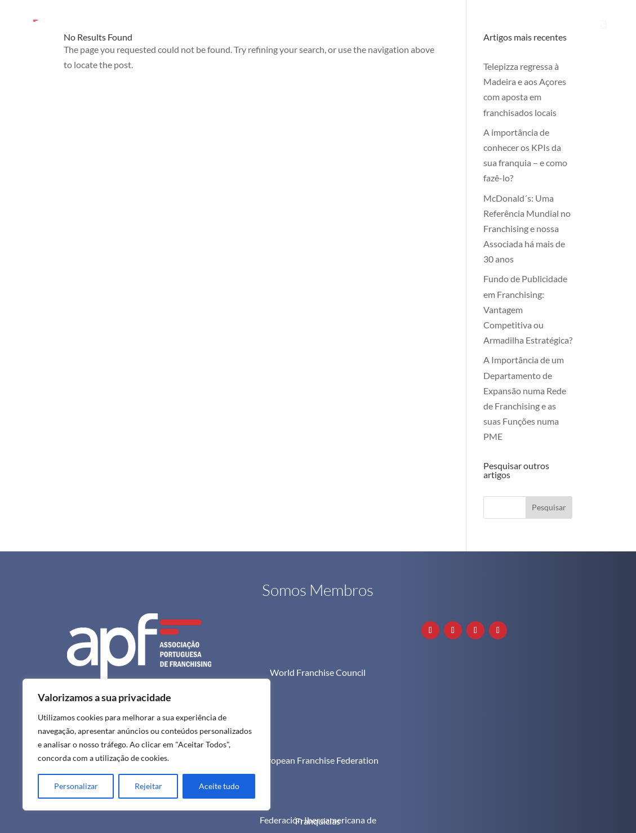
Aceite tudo (219, 786)
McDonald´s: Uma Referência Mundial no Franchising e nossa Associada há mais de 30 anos (527, 229)
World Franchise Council (318, 672)
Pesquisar (549, 507)
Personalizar (76, 786)
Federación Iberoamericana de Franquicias (318, 773)
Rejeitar (148, 786)
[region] (146, 744)
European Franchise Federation (318, 713)
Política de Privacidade (517, 817)
